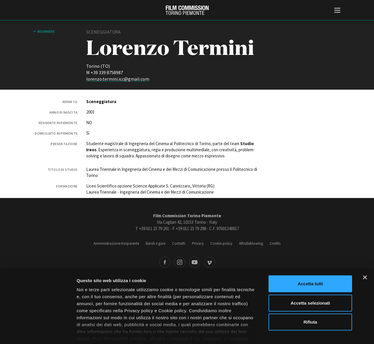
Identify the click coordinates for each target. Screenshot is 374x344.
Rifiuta (310, 293)
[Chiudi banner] (365, 248)
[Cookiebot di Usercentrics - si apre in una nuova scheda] (37, 332)
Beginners (46, 31)
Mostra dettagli (307, 332)
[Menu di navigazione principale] (337, 11)
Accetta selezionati (310, 273)
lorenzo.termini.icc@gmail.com (117, 79)
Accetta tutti (310, 254)
